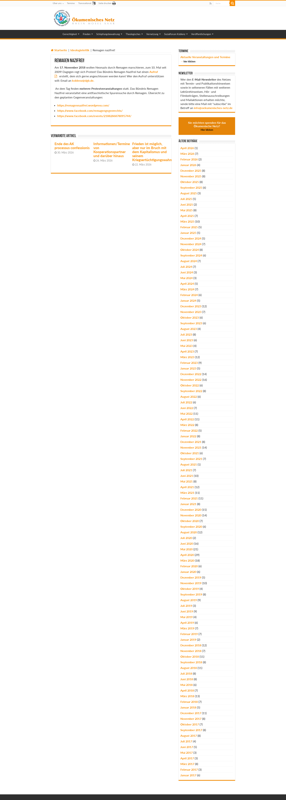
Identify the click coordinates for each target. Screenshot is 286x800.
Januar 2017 (188, 775)
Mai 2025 (186, 210)
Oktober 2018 (189, 656)
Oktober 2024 (189, 249)
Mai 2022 (186, 413)
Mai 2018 (186, 684)
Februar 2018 (189, 701)
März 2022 (187, 425)
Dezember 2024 (190, 238)
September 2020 (191, 526)
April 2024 (187, 283)
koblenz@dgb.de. (83, 80)
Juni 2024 (186, 272)
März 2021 (187, 492)
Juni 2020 (186, 543)
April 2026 (187, 148)
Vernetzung (152, 34)
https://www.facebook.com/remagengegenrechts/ (90, 110)
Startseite (59, 50)
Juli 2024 (186, 266)
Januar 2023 (188, 368)
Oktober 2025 (189, 182)
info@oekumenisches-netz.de (213, 108)
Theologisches (133, 34)
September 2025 (191, 187)
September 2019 (191, 594)
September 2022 (191, 391)
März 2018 (187, 696)
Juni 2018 (186, 679)
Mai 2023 (186, 345)
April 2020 (187, 554)
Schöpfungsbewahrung (108, 34)
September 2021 (191, 458)
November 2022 (190, 379)
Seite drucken (105, 3)
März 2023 (187, 357)
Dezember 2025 (190, 170)
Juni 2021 (186, 475)
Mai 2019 (186, 617)
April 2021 (187, 487)
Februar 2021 (189, 498)
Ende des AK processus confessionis (72, 146)
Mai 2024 (186, 278)
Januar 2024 (188, 300)
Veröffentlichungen (201, 34)
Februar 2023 (189, 362)
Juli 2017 (186, 741)
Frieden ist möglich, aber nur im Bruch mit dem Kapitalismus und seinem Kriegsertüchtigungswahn (152, 152)
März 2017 (187, 764)
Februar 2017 (189, 769)
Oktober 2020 (189, 521)
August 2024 (188, 261)
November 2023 (190, 312)
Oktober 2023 (189, 317)
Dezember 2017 (190, 713)
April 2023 (187, 351)
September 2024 (191, 255)
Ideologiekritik (79, 50)
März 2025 (187, 221)
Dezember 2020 (190, 509)
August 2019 (188, 600)
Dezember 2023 (190, 306)
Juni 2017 (186, 747)
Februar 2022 (189, 430)
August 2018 (188, 667)
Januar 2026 (188, 165)
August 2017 (188, 735)
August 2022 (188, 396)
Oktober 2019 (189, 588)
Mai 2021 (186, 481)
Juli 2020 (186, 538)
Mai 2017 (186, 752)
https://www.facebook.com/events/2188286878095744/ (94, 116)
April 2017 (187, 758)
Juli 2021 (186, 470)
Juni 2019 (186, 611)
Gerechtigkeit (70, 34)
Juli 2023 (186, 334)
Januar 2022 (188, 436)
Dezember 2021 (190, 441)
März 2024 (187, 289)
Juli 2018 (186, 673)
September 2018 (191, 662)
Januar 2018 (188, 707)
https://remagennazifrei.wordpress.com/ (83, 105)
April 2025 (187, 215)
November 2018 (190, 651)
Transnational (84, 3)
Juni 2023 (186, 340)
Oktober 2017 (189, 724)
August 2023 (188, 328)
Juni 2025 (186, 204)
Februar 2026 (189, 159)
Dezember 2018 (190, 645)
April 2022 (187, 419)
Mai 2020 (186, 549)
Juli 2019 (186, 605)
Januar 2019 (188, 639)
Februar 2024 (189, 295)
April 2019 (187, 622)
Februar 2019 (189, 634)
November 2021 (190, 447)
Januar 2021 (188, 504)
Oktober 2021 (189, 453)
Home (55, 34)
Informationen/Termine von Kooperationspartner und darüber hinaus (111, 150)
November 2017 (190, 718)
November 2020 (190, 515)
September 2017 (191, 730)
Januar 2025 (188, 232)
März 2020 (187, 560)
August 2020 (188, 532)
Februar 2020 (189, 566)
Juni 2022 (186, 408)
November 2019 (190, 583)
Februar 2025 (189, 227)
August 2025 (188, 193)
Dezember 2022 (190, 374)
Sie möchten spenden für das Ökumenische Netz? (207, 126)
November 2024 (190, 244)
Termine (71, 3)
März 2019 (187, 628)
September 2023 (191, 323)
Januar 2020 (188, 571)
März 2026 (187, 153)
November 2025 (190, 176)
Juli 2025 (186, 199)
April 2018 (187, 690)
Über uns (57, 3)
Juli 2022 (186, 402)
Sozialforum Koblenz (174, 34)
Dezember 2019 (190, 577)
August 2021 (188, 464)
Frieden (86, 34)
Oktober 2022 (189, 385)
